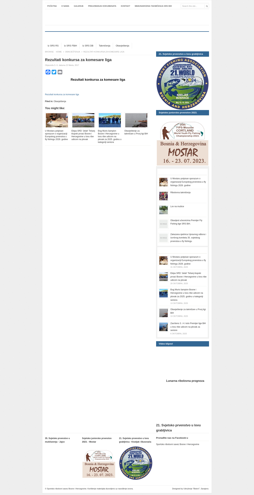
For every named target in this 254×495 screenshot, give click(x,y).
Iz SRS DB (87, 45)
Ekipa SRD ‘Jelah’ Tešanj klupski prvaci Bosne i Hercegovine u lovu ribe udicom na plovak (83, 135)
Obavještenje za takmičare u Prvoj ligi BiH (136, 132)
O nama (65, 6)
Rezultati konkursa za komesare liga (62, 94)
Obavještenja (122, 45)
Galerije (78, 6)
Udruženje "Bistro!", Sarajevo (195, 489)
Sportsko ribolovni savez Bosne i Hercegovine (127, 17)
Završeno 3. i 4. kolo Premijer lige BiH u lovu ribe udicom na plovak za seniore (188, 326)
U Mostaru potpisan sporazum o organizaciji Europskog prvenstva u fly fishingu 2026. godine (56, 135)
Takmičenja (104, 45)
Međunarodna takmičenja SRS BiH (153, 6)
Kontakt (125, 6)
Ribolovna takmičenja (180, 192)
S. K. (56, 65)
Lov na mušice (177, 206)
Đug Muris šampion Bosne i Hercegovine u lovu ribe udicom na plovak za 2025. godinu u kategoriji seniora (109, 136)
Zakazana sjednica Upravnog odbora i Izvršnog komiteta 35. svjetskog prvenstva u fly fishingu (188, 237)
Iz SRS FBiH (70, 45)
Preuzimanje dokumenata (102, 6)
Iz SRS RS (53, 45)
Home (59, 52)
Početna (52, 6)
